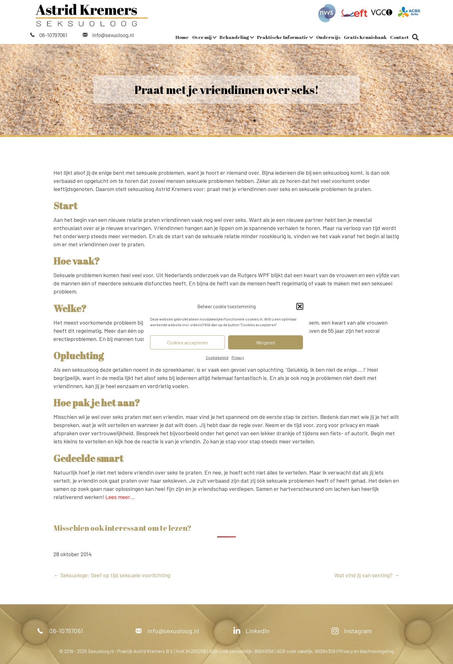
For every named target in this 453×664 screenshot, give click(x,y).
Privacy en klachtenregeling (366, 651)
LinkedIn (258, 630)
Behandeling (234, 37)
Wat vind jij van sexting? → (367, 575)
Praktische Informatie (282, 37)
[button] (300, 306)
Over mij (202, 37)
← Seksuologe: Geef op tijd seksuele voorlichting (111, 575)
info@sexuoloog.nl (113, 35)
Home (182, 37)
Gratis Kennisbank (365, 37)
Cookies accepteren (187, 342)
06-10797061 (53, 35)
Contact (399, 37)
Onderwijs (328, 37)
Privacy (238, 357)
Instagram (358, 630)
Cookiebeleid (217, 357)
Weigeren (265, 342)
